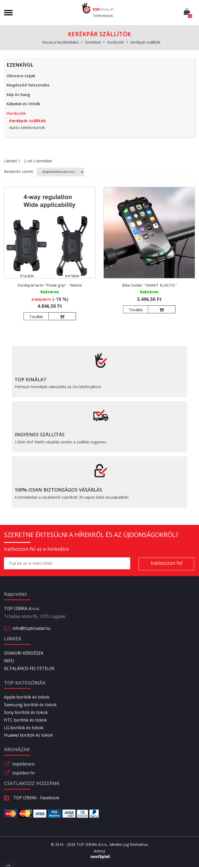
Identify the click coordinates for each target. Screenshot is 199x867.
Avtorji (99, 851)
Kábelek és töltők (23, 103)
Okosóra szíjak (21, 75)
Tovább (36, 316)
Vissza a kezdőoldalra (60, 42)
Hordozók (16, 113)
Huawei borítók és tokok (28, 735)
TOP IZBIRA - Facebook (31, 798)
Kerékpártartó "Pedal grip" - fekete (49, 285)
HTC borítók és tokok (25, 720)
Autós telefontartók (27, 127)
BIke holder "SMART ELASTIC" (149, 285)
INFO (9, 661)
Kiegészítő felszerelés (28, 85)
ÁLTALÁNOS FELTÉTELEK (29, 668)
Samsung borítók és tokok (30, 705)
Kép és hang (18, 94)
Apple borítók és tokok (26, 697)
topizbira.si (23, 764)
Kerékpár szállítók (27, 120)
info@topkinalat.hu (31, 628)
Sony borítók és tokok (26, 712)
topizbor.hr (23, 773)
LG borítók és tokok (23, 728)
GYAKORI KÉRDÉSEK (23, 653)
